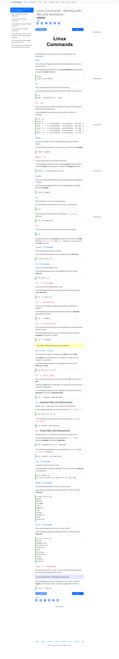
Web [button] (40, 2)
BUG (70, 649)
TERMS (57, 649)
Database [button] (51, 2)
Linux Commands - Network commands (19, 15)
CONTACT (63, 649)
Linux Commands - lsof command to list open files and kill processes (22, 46)
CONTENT (76, 649)
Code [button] (45, 2)
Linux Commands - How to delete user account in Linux (21, 41)
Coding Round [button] (33, 2)
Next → (78, 29)
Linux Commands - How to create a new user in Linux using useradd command (21, 35)
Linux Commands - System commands (19, 20)
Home (25, 2)
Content (63, 2)
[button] (73, 2)
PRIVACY (50, 649)
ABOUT (43, 649)
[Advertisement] (22, 61)
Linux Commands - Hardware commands (20, 29)
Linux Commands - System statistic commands (21, 25)
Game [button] (68, 2)
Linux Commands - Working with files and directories (21, 10)
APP (83, 649)
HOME (37, 649)
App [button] (57, 2)
